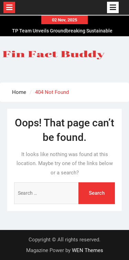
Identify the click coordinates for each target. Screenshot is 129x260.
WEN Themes (87, 250)
